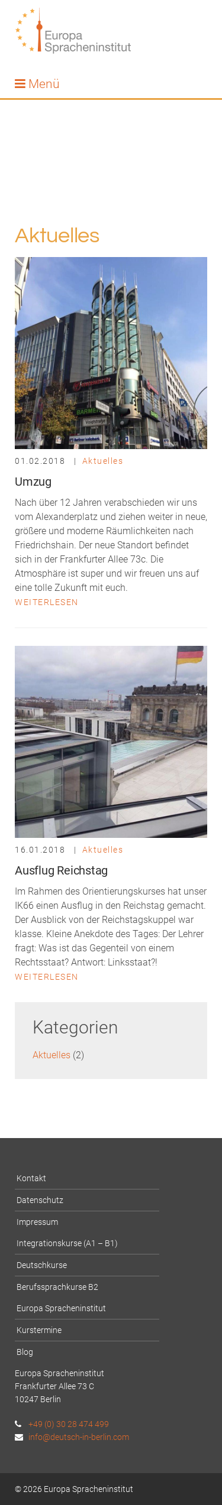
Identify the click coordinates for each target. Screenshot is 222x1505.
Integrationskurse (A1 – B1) (67, 1243)
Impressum (37, 1222)
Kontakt (31, 1178)
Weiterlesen (47, 602)
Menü (37, 84)
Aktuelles (103, 461)
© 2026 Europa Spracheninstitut (74, 1489)
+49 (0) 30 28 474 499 (62, 1424)
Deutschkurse (42, 1265)
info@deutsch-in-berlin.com (72, 1437)
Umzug (33, 481)
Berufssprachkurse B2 (57, 1287)
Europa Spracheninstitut (61, 1308)
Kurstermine (39, 1330)
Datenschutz (40, 1200)
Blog (25, 1352)
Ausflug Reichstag (61, 870)
